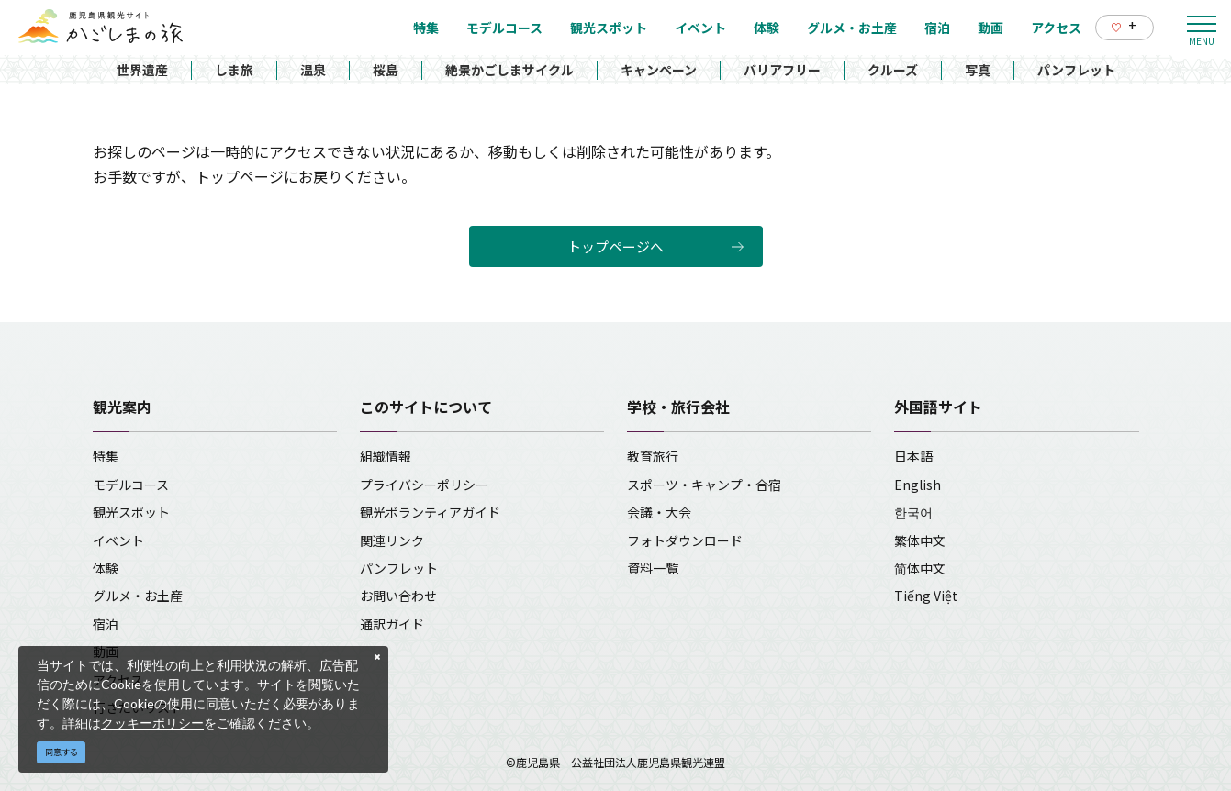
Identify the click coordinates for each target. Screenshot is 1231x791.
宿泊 (105, 624)
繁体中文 (920, 540)
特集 (105, 456)
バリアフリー (782, 70)
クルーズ (892, 70)
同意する (61, 752)
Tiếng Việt (925, 595)
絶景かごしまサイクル (509, 70)
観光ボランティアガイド (430, 512)
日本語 (913, 456)
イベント (118, 540)
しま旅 (234, 70)
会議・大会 (659, 512)
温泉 (313, 70)
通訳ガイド (392, 624)
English (917, 484)
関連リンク (392, 540)
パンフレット (1076, 70)
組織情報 (385, 456)
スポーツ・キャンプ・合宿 (704, 484)
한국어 (913, 512)
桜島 (385, 70)
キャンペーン (659, 70)
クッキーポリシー (152, 722)
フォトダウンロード (685, 540)
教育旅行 (652, 456)
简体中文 (920, 568)
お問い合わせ (398, 595)
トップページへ (615, 246)
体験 (105, 568)
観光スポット (131, 512)
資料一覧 (652, 568)
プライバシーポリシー (424, 484)
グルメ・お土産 (138, 595)
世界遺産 (142, 70)
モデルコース (131, 484)
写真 (977, 70)
